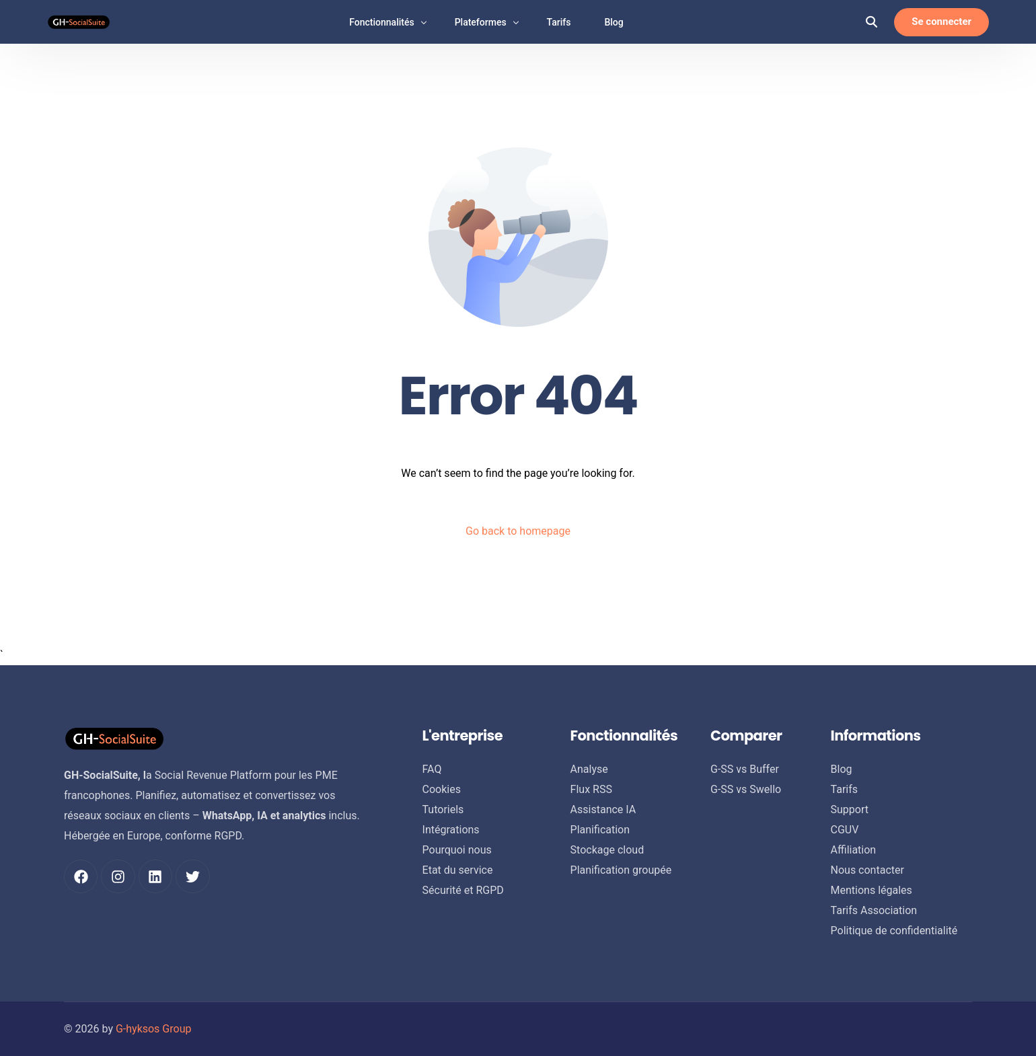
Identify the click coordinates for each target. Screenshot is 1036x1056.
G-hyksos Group (154, 1028)
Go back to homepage (518, 531)
